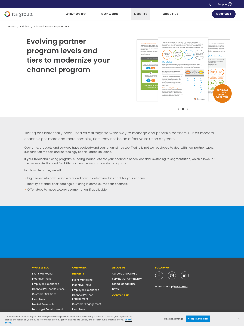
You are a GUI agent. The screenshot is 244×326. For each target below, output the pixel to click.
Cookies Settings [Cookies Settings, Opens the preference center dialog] (173, 318)
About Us (118, 267)
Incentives (38, 299)
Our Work (79, 267)
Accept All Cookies (198, 318)
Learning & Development (47, 309)
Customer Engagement (86, 304)
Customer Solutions (44, 294)
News (115, 289)
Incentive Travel (42, 279)
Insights (78, 273)
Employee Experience (45, 284)
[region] (122, 319)
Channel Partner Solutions (48, 289)
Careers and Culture (124, 273)
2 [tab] (183, 109)
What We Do (40, 267)
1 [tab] (179, 109)
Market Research (43, 304)
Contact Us (121, 295)
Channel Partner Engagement (82, 297)
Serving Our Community (127, 279)
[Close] (238, 318)
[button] (209, 4)
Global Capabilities (124, 284)
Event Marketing (42, 273)
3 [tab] (187, 109)
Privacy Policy (181, 286)
